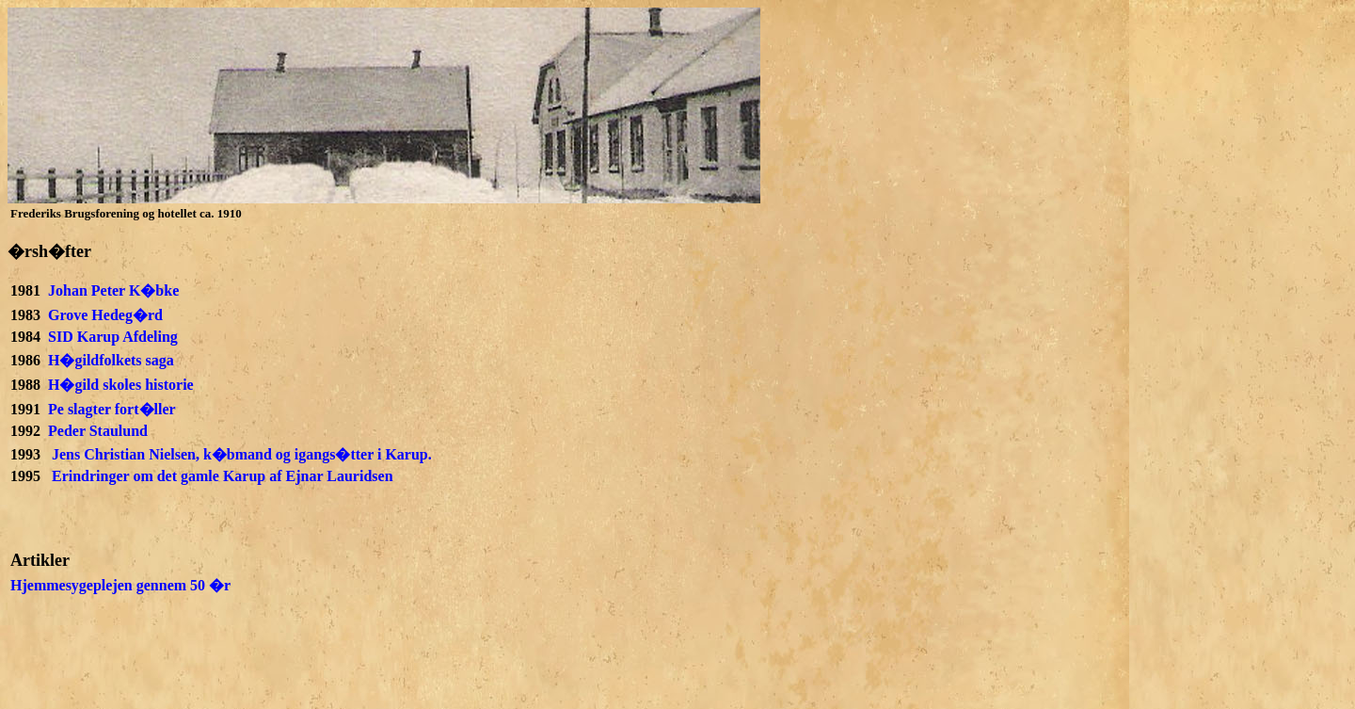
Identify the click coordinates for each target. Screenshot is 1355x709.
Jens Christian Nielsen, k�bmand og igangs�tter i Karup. (242, 454)
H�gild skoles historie (121, 385)
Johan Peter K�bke (113, 290)
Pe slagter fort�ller (112, 409)
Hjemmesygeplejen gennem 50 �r (120, 585)
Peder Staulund (98, 431)
